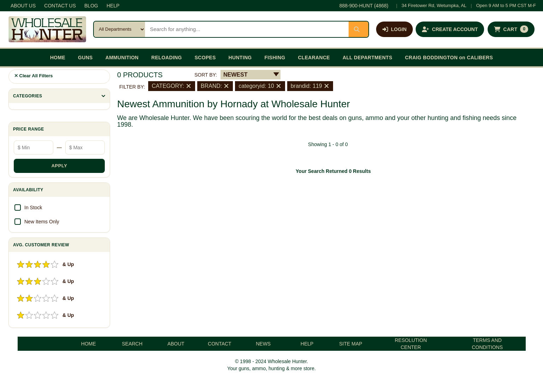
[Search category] (119, 29)
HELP (113, 5)
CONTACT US (60, 5)
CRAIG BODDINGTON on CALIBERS (449, 57)
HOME (57, 57)
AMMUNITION (122, 57)
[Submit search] (358, 29)
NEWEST (235, 75)
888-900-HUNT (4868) (363, 5)
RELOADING (166, 57)
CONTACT (219, 344)
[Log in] (394, 29)
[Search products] (247, 29)
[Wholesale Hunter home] (47, 29)
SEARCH (132, 344)
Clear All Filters (33, 75)
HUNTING (240, 57)
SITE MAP (350, 344)
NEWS (263, 344)
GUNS (85, 57)
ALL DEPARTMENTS (367, 57)
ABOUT (175, 344)
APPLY (59, 165)
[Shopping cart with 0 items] (511, 29)
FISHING (274, 57)
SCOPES (205, 57)
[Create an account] (450, 29)
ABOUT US (23, 5)
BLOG (91, 5)
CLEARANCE (314, 57)
